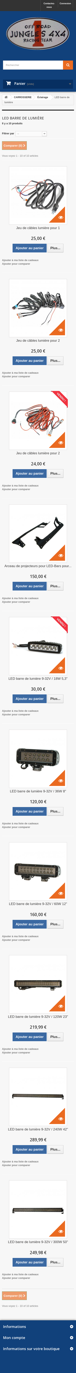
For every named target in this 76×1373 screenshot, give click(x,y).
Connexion (65, 3)
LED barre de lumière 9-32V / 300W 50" (38, 1242)
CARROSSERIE (23, 97)
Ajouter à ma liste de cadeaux (20, 260)
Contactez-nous (49, 5)
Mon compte (14, 1337)
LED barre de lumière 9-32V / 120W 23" (38, 1017)
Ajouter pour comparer (16, 263)
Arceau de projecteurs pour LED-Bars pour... (37, 566)
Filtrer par (8, 133)
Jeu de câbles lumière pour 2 (38, 340)
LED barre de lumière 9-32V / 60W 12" (38, 904)
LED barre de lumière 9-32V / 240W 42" (38, 1129)
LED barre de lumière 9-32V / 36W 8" (38, 791)
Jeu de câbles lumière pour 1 (38, 228)
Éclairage (42, 97)
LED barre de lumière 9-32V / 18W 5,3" (37, 679)
